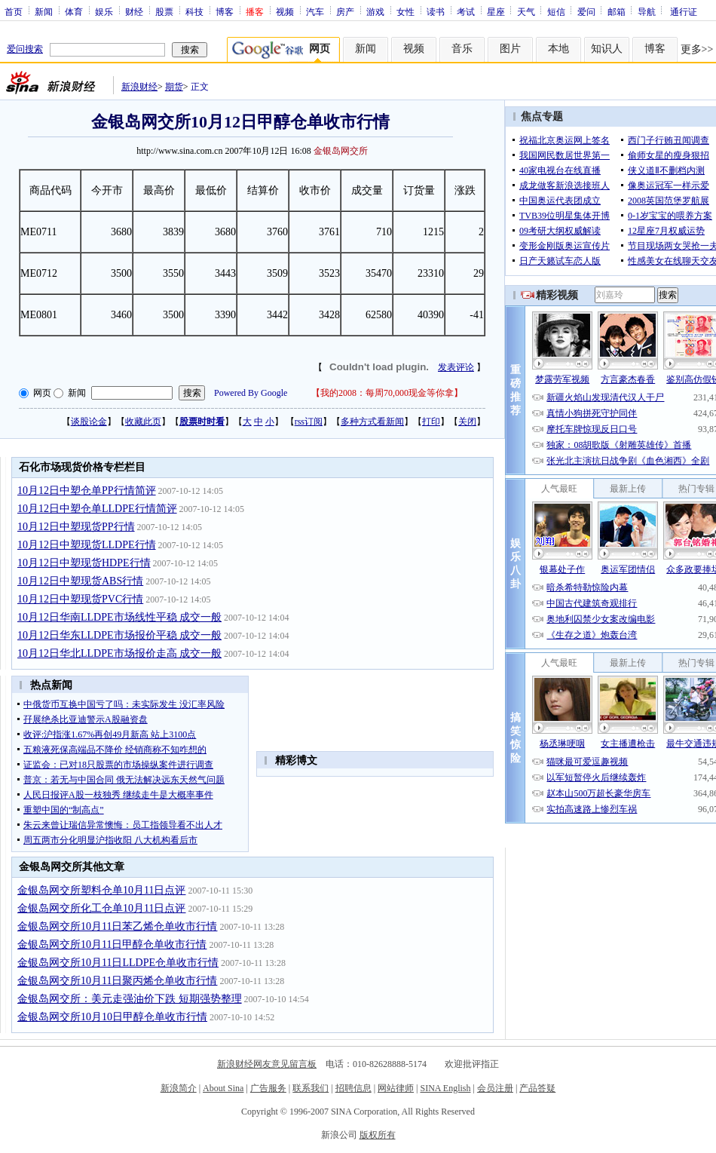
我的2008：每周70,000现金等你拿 (387, 393)
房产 (345, 11)
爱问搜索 (25, 49)
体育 (74, 11)
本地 (558, 48)
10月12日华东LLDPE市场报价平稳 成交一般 (119, 635)
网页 (42, 393)
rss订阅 (309, 421)
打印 (431, 421)
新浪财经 (139, 86)
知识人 (607, 48)
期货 (174, 86)
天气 (526, 11)
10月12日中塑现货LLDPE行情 (86, 544)
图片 (510, 48)
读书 (436, 11)
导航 (647, 11)
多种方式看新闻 (372, 421)
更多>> (697, 49)
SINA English (445, 1088)
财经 (134, 11)
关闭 (467, 421)
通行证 (683, 11)
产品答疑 (537, 1088)
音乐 (462, 48)
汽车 (315, 11)
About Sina (223, 1088)
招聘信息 (353, 1088)
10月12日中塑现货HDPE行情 (84, 563)
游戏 (375, 11)
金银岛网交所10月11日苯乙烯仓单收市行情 (117, 926)
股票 (164, 11)
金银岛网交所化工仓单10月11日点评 (101, 908)
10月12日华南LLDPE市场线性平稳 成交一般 (119, 617)
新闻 (44, 11)
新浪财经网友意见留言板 (267, 1064)
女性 (405, 11)
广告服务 (268, 1088)
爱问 (586, 11)
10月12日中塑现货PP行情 (76, 526)
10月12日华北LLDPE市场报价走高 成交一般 (119, 653)
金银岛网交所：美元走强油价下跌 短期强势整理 (129, 998)
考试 (466, 11)
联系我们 (310, 1088)
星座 (496, 11)
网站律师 (396, 1088)
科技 (194, 11)
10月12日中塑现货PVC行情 (80, 599)
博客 (225, 11)
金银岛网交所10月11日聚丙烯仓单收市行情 (117, 980)
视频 (285, 11)
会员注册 (495, 1088)
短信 (556, 11)
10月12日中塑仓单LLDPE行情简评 (97, 508)
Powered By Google (250, 393)
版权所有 (378, 1135)
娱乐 (104, 11)
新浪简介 (179, 1088)
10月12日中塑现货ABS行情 (80, 581)
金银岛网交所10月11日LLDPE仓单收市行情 (118, 962)
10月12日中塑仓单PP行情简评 (86, 490)
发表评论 (456, 367)
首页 (14, 11)
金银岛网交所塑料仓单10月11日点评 (101, 890)
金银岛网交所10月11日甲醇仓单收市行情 (112, 944)
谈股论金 (89, 421)
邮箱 (616, 11)
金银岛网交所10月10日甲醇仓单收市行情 (112, 1017)
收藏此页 (143, 421)
